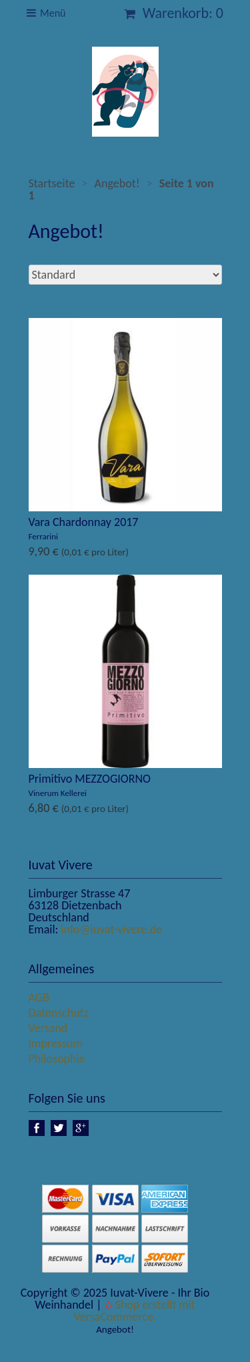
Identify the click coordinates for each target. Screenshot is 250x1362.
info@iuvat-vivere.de (111, 929)
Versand (48, 1028)
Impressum (56, 1043)
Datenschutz (59, 1012)
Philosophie (57, 1058)
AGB (39, 997)
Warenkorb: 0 (173, 13)
